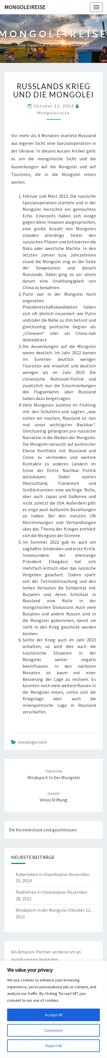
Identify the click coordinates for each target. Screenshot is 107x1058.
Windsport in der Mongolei (41, 910)
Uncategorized (32, 742)
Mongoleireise (24, 7)
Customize (54, 1030)
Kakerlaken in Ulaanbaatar (42, 874)
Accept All (53, 1014)
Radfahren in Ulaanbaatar (41, 892)
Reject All (54, 1045)
